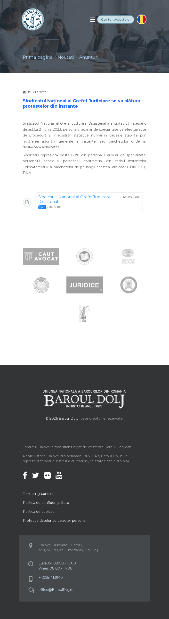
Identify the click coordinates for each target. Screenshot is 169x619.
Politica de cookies (38, 511)
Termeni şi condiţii (38, 493)
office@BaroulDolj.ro (56, 589)
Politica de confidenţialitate (46, 502)
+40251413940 (51, 577)
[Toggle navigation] (93, 19)
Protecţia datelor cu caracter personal (54, 520)
